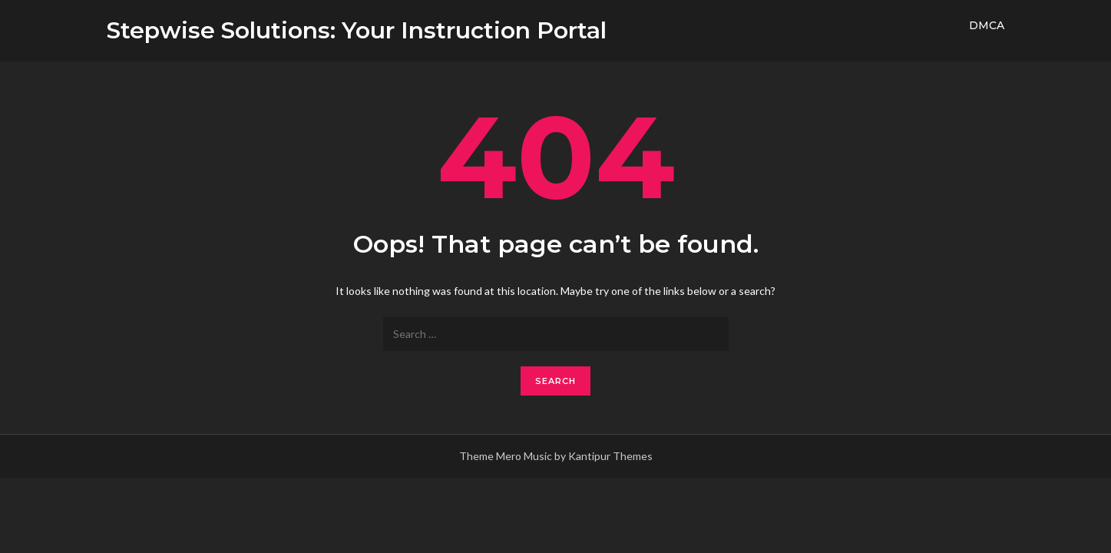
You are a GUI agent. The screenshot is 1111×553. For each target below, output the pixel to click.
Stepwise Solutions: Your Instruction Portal (357, 30)
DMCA (986, 25)
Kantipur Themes (610, 455)
